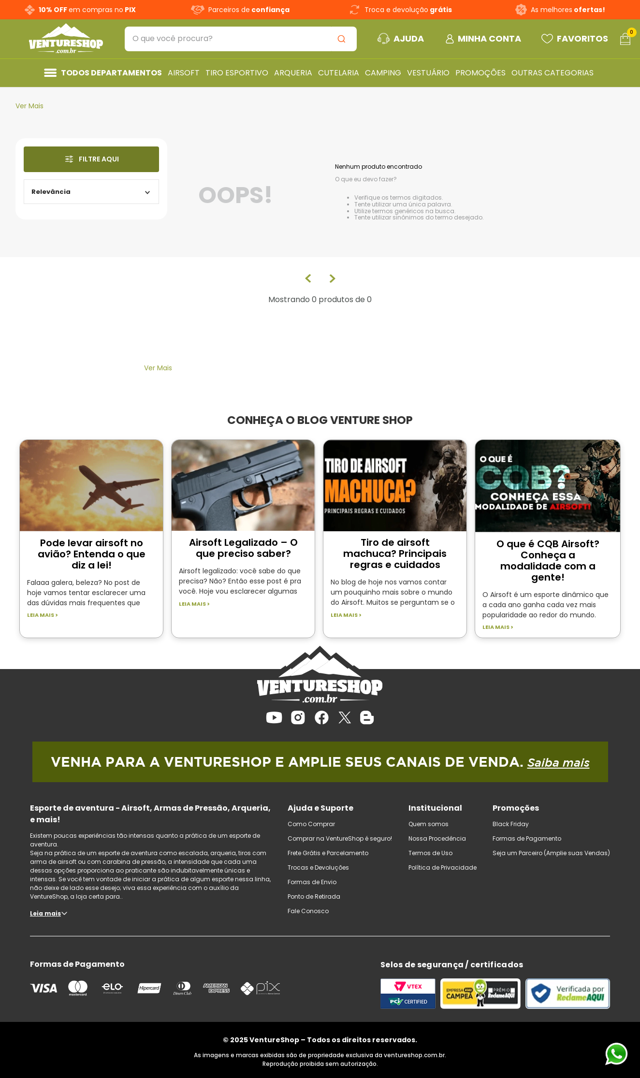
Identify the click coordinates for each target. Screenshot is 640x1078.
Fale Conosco (308, 911)
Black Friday (511, 824)
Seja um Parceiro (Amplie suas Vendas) (551, 853)
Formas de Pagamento (527, 838)
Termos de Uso (430, 853)
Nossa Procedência (437, 838)
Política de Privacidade (442, 867)
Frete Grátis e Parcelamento (328, 853)
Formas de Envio (312, 882)
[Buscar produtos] (343, 39)
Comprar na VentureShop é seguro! (340, 838)
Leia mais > (42, 615)
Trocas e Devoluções (318, 867)
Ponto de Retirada (314, 896)
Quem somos (428, 824)
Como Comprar (311, 824)
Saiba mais (558, 762)
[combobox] (241, 39)
